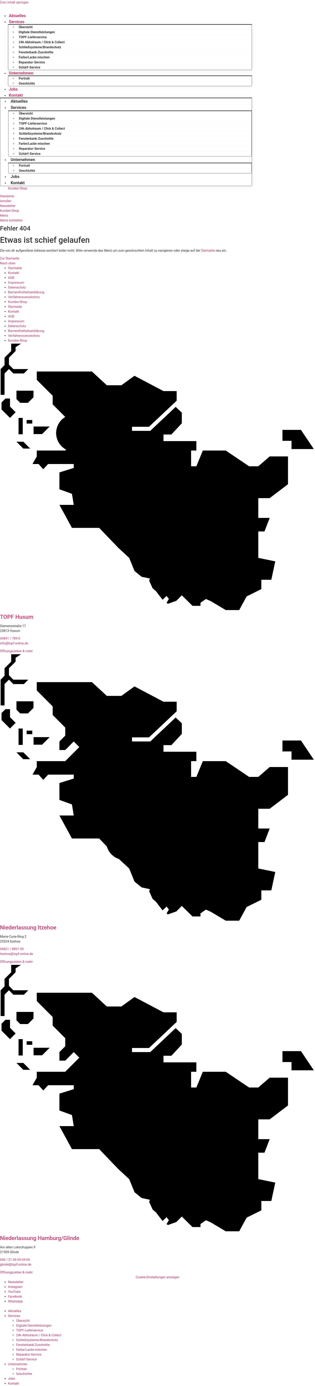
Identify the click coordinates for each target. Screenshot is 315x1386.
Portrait (24, 78)
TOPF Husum (16, 617)
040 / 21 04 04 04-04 (15, 1260)
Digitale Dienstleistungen (37, 32)
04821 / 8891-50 (12, 949)
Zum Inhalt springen (14, 2)
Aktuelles (17, 15)
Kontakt (16, 95)
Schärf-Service (29, 67)
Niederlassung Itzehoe (28, 927)
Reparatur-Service (32, 62)
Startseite (208, 250)
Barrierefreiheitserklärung (26, 292)
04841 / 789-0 (10, 638)
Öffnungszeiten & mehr (16, 651)
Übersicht (26, 27)
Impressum (16, 282)
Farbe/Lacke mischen (34, 57)
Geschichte (27, 83)
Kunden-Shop (17, 302)
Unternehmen (21, 73)
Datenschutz (17, 287)
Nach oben (7, 263)
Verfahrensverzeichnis (24, 297)
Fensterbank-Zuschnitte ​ (36, 52)
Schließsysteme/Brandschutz (40, 47)
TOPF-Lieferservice (33, 37)
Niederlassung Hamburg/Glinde (39, 1238)
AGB (11, 278)
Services (17, 21)
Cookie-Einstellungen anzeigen (157, 1277)
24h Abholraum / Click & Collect (42, 42)
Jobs (13, 89)
